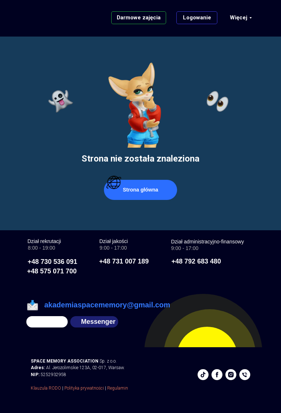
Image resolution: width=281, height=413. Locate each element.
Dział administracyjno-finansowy (207, 242)
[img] (47, 321)
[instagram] (230, 374)
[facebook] (216, 374)
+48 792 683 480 (196, 261)
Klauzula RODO (46, 388)
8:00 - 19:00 (41, 248)
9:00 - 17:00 (185, 248)
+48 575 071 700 (52, 271)
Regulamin (117, 388)
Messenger (98, 321)
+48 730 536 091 (53, 261)
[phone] (244, 374)
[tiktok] (203, 374)
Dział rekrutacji (44, 241)
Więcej (238, 17)
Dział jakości (114, 241)
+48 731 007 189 (124, 261)
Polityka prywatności (84, 388)
